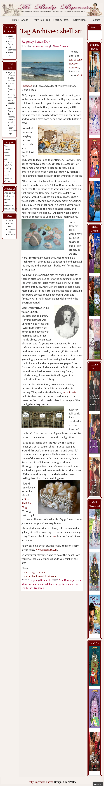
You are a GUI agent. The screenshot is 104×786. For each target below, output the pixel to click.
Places (6, 175)
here (54, 536)
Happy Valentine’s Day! (12, 131)
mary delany (47, 584)
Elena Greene (60, 46)
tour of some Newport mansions (75, 63)
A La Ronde (69, 392)
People (7, 171)
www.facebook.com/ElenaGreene (39, 576)
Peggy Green (62, 584)
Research (8, 178)
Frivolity (7, 168)
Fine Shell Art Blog (26, 503)
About (25, 19)
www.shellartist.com (46, 549)
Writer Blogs (80, 19)
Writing (7, 181)
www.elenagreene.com (34, 572)
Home (15, 19)
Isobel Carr (8, 165)
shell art (74, 584)
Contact (95, 19)
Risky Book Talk (41, 19)
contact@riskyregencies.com (16, 209)
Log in (10, 221)
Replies (39, 588)
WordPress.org (14, 234)
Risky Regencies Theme (40, 781)
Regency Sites (61, 19)
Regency (34, 580)
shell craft (27, 588)
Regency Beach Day (36, 41)
